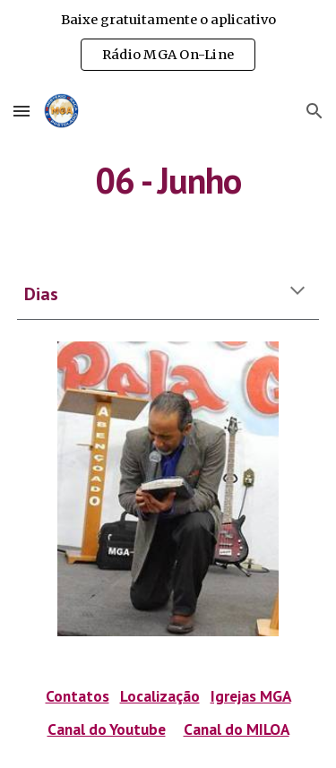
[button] (21, 110)
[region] (168, 43)
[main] (168, 180)
